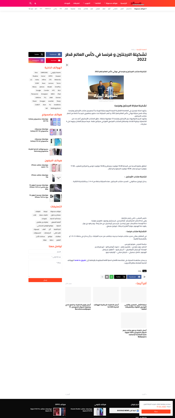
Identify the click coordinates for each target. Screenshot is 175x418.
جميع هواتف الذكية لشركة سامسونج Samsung (38, 150)
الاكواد (58, 225)
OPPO (50, 76)
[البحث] (30, 3)
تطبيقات (76, 3)
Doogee (42, 101)
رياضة (133, 50)
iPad (59, 93)
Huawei (58, 76)
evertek (51, 101)
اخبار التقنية (57, 229)
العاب (44, 229)
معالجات (58, 236)
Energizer (44, 93)
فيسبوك (36, 229)
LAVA (51, 97)
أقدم (68, 394)
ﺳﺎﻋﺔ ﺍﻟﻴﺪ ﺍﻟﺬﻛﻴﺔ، (55, 218)
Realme (35, 76)
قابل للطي (57, 232)
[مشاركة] (67, 65)
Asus (43, 83)
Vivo (36, 72)
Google (38, 90)
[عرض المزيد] (102, 277)
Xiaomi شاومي (56, 72)
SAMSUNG (44, 72)
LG (31, 79)
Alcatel (49, 86)
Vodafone (57, 104)
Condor (46, 90)
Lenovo (50, 83)
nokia (37, 79)
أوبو (109, 8)
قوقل (66, 8)
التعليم (58, 240)
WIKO (53, 93)
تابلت (34, 215)
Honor (43, 76)
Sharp (59, 101)
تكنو (36, 8)
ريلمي (55, 8)
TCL (45, 97)
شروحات (67, 3)
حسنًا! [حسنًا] (156, 411)
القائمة (98, 3)
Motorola (58, 79)
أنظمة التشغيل (56, 222)
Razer (35, 101)
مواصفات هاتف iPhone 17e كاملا (39, 166)
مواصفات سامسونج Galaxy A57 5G (38, 120)
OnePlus (48, 8)
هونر (92, 8)
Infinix (44, 79)
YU (50, 104)
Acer (44, 104)
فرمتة (45, 211)
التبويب (87, 3)
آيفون (122, 8)
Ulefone (38, 97)
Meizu (34, 86)
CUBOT (37, 104)
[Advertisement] (87, 29)
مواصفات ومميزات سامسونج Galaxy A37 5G (39, 130)
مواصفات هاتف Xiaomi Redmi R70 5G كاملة (81, 410)
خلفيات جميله (43, 215)
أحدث (143, 394)
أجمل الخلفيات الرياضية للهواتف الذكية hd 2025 (106, 306)
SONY (37, 83)
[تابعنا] (31, 9)
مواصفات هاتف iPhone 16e (39, 176)
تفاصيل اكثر (162, 406)
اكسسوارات (37, 232)
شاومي (115, 8)
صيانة (45, 240)
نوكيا (79, 8)
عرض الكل (68, 283)
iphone (42, 86)
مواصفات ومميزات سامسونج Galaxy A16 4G (39, 140)
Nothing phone (56, 108)
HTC (41, 8)
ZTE (61, 8)
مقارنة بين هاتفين (42, 222)
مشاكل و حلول (56, 215)
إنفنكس (85, 8)
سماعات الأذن (40, 236)
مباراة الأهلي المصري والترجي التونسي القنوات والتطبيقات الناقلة (135, 307)
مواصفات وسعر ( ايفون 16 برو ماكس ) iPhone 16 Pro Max (38, 187)
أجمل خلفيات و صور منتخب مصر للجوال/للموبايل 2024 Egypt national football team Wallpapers (135, 333)
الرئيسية (124, 3)
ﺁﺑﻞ (50, 229)
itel (47, 108)
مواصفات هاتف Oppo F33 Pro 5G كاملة (41, 410)
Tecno (59, 83)
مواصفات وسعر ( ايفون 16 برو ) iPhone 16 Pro (38, 196)
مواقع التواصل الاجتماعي (45, 225)
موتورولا (73, 8)
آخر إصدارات (47, 232)
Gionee (58, 97)
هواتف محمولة (111, 3)
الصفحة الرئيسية (141, 50)
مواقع (50, 236)
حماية (51, 240)
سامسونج (129, 8)
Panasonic (34, 93)
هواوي (98, 8)
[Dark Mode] (35, 3)
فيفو (104, 8)
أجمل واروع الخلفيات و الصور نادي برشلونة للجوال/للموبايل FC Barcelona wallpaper (78, 307)
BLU (59, 90)
